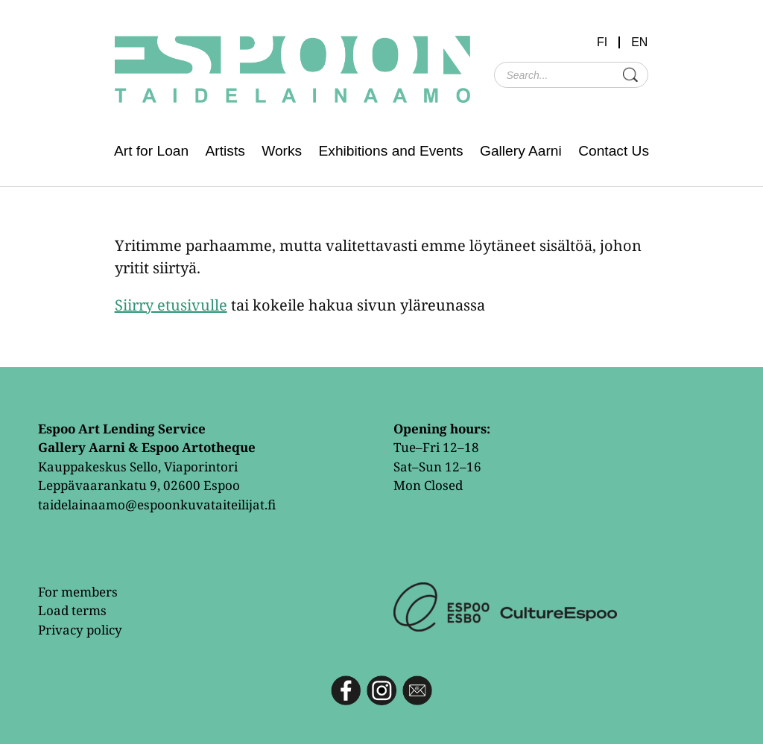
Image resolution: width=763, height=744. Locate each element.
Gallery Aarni (521, 151)
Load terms (72, 610)
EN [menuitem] (639, 42)
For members (78, 591)
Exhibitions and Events (391, 151)
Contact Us (613, 151)
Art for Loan (151, 151)
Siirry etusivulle (171, 305)
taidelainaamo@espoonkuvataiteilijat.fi (157, 504)
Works (282, 151)
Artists (225, 151)
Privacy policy (80, 629)
